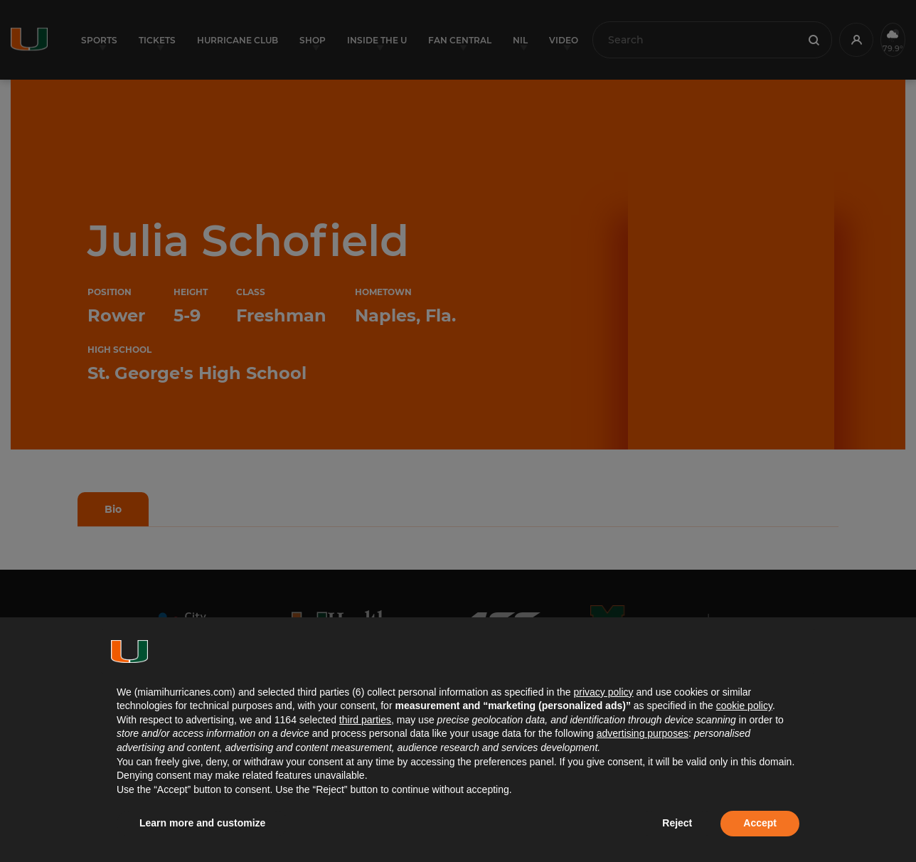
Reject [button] (677, 823)
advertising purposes (642, 733)
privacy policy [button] (603, 692)
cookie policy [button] (744, 705)
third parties (365, 719)
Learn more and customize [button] (202, 823)
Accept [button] (760, 823)
